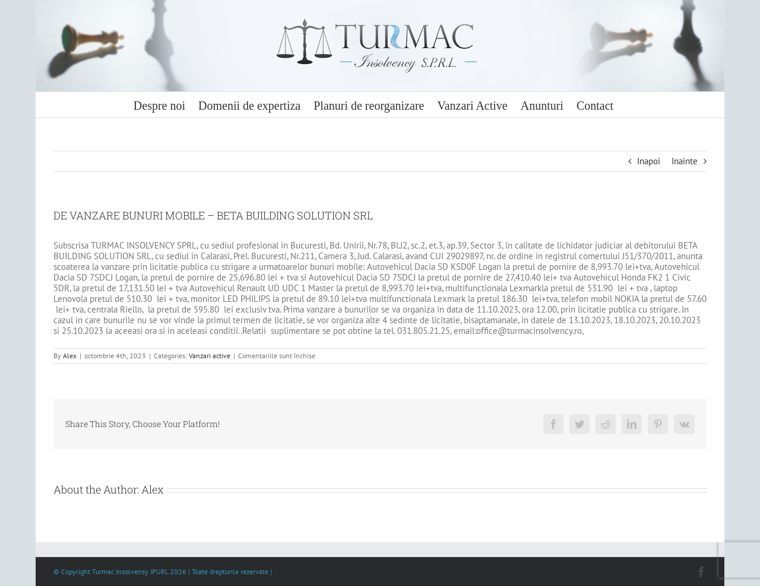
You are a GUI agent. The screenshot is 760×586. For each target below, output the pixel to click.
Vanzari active (209, 355)
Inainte (685, 161)
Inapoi (648, 161)
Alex (70, 355)
